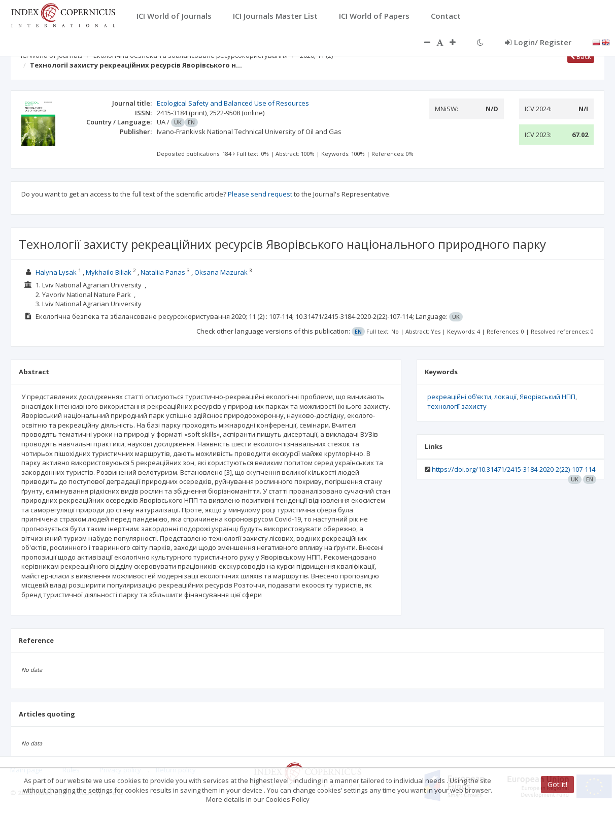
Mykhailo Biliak (108, 272)
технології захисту (457, 406)
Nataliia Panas (163, 272)
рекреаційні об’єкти (459, 396)
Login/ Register (538, 42)
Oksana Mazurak (221, 272)
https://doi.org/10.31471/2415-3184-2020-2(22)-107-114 (513, 469)
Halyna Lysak (56, 272)
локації (505, 396)
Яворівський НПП (547, 396)
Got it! (557, 784)
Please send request (260, 194)
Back (580, 56)
